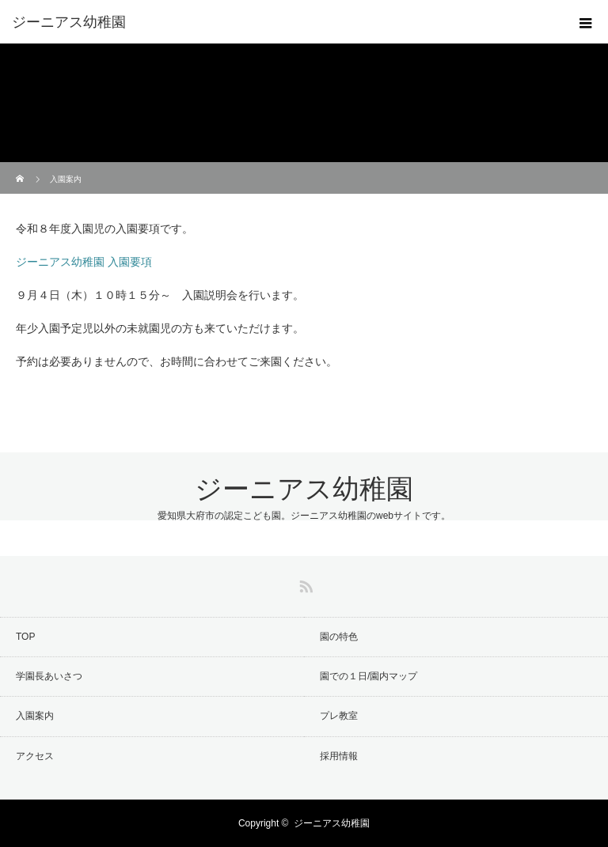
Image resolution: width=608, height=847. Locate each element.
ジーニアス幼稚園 (304, 489)
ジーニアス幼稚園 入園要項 (84, 261)
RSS (304, 584)
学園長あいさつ (49, 676)
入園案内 (35, 715)
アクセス (35, 756)
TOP (25, 636)
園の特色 (339, 636)
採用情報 (339, 756)
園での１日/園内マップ (368, 676)
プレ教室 (339, 715)
